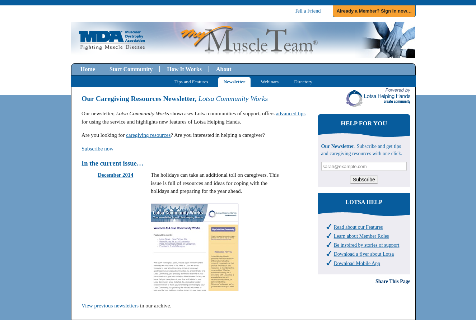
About (224, 69)
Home (87, 69)
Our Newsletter (337, 146)
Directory (303, 81)
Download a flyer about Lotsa (364, 254)
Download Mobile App (357, 263)
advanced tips (290, 113)
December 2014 (115, 175)
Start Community (131, 69)
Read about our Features (358, 227)
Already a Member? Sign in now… (374, 11)
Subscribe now (97, 149)
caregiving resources (148, 135)
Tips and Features (191, 81)
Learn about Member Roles (361, 236)
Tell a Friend (308, 11)
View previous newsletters (110, 306)
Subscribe (364, 179)
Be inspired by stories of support (367, 245)
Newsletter (234, 81)
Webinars (270, 81)
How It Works (184, 69)
